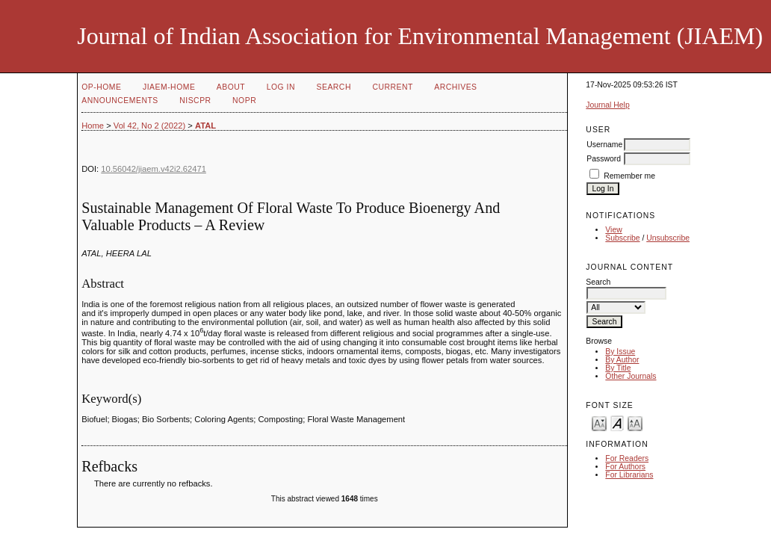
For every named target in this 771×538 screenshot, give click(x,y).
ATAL (205, 125)
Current (392, 87)
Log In (281, 87)
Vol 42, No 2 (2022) (149, 125)
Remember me (629, 176)
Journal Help (607, 105)
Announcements (119, 100)
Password (603, 159)
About (231, 87)
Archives (455, 87)
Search (333, 87)
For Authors (625, 467)
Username (604, 144)
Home (92, 125)
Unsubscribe (668, 238)
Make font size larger (635, 422)
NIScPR (195, 100)
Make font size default (617, 422)
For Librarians (629, 475)
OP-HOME (101, 87)
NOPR (244, 100)
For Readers (626, 458)
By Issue (620, 351)
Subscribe (622, 238)
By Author (622, 360)
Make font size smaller (599, 422)
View (613, 230)
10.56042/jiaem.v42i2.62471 (153, 168)
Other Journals (630, 376)
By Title (618, 368)
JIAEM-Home (169, 87)
